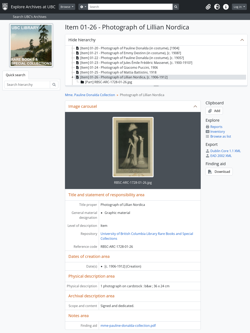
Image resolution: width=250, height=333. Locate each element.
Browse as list (218, 136)
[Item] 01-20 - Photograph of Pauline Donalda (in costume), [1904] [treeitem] (127, 48)
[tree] (156, 66)
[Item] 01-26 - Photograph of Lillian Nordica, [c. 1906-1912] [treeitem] (121, 77)
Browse (66, 7)
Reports (214, 126)
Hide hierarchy (82, 40)
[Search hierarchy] (27, 84)
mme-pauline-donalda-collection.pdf (128, 325)
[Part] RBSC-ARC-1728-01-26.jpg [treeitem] (106, 82)
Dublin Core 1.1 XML (223, 151)
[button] (208, 6)
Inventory (215, 131)
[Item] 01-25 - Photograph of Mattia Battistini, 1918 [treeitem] (115, 72)
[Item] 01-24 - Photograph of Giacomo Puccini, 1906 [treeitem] (116, 67)
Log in (238, 7)
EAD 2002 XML (219, 156)
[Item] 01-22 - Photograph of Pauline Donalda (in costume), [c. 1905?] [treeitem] (129, 57)
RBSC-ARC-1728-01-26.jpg (133, 182)
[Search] (130, 7)
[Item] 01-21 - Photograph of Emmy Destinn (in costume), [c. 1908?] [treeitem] (128, 53)
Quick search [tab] (15, 75)
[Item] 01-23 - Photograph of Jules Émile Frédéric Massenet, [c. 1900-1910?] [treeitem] (133, 62)
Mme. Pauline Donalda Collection (90, 95)
